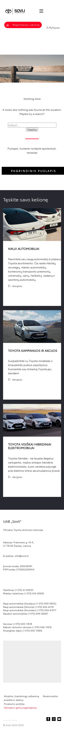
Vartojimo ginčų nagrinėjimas (20, 707)
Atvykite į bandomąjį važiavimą (22, 696)
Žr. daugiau (15, 286)
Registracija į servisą (22, 25)
